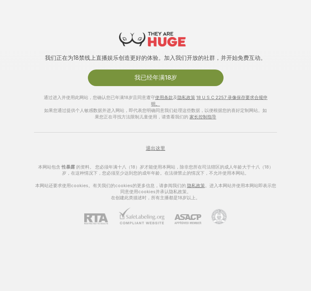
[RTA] (101, 218)
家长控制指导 (203, 117)
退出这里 (155, 148)
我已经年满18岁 (155, 77)
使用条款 (164, 97)
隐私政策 (186, 97)
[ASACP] (182, 219)
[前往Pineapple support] (214, 216)
